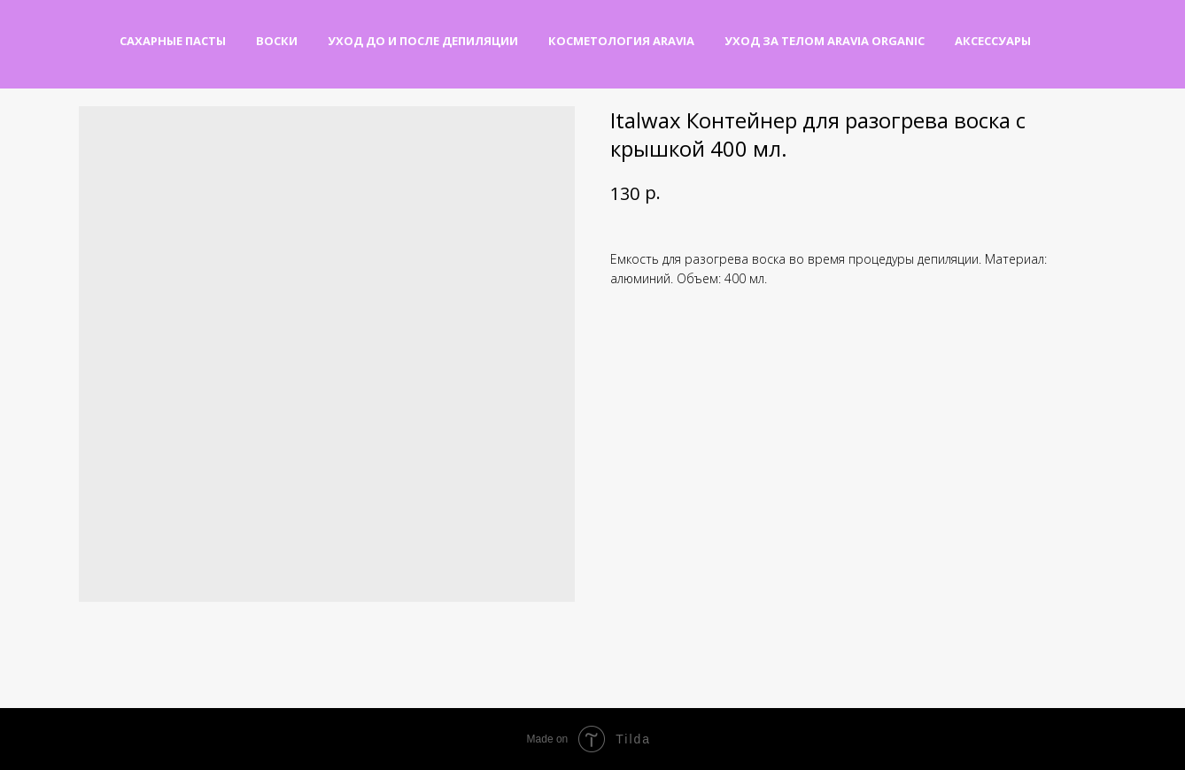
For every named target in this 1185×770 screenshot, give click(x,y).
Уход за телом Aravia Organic (824, 41)
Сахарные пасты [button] (173, 41)
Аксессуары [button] (993, 41)
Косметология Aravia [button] (621, 41)
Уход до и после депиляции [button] (423, 41)
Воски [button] (277, 41)
